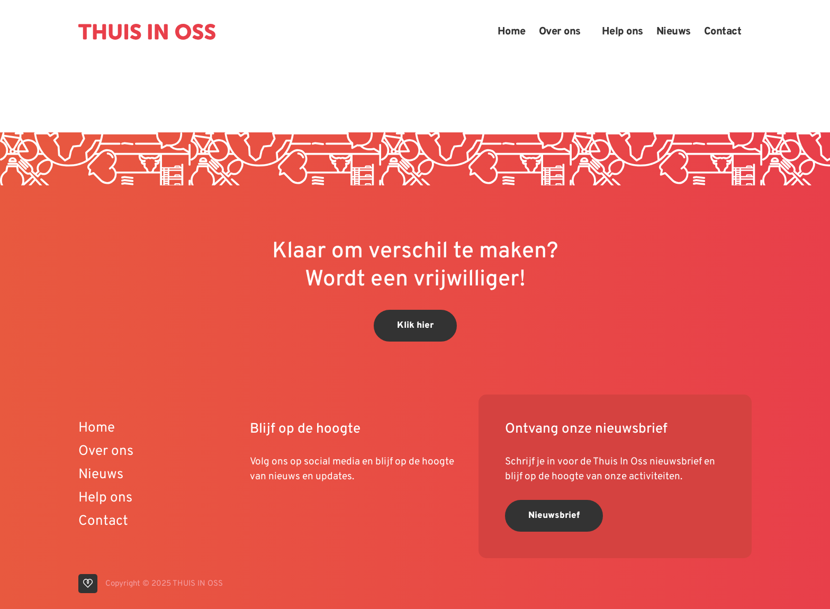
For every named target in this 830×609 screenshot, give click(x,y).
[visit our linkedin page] (281, 510)
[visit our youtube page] (260, 510)
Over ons (560, 32)
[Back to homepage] (146, 31)
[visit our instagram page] (302, 510)
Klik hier (415, 326)
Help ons (622, 32)
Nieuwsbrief (554, 516)
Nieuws (673, 32)
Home (512, 32)
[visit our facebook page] (321, 510)
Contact (723, 32)
